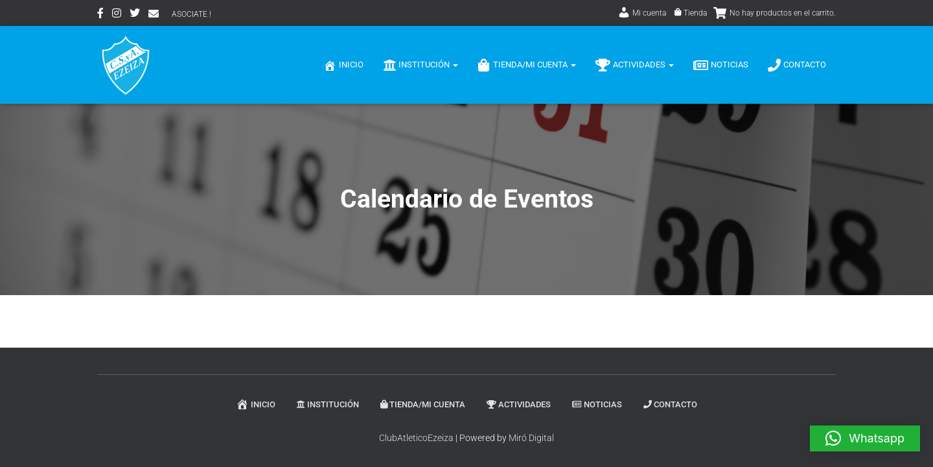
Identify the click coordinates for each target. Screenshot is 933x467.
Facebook (100, 15)
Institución (420, 65)
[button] (865, 438)
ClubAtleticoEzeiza (416, 438)
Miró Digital (531, 438)
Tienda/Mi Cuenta (527, 65)
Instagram (116, 15)
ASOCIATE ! (191, 14)
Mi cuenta (641, 13)
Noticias (720, 65)
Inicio (343, 65)
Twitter (135, 15)
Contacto (797, 65)
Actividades (634, 65)
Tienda (690, 13)
